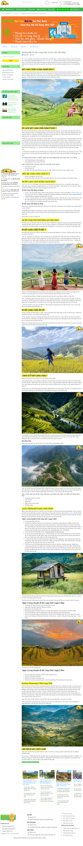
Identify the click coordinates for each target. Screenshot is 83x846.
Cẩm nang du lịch (63, 9)
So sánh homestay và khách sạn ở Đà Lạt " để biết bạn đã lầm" (47, 793)
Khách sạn (10, 9)
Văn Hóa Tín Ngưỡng (7, 79)
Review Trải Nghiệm (7, 74)
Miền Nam (24, 46)
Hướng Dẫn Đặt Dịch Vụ (69, 833)
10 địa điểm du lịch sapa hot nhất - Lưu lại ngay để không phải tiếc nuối (30, 782)
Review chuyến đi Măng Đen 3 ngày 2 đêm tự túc (12, 104)
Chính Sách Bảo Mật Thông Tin (71, 828)
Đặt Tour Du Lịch (67, 813)
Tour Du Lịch (21, 9)
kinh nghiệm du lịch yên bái (33, 762)
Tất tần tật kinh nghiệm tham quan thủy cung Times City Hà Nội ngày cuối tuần (13, 97)
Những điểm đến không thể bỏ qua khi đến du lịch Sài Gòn (30, 801)
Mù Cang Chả (71, 513)
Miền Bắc (5, 46)
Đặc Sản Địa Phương (7, 70)
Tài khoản (75, 9)
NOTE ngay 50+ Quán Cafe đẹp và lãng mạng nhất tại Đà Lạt (63, 784)
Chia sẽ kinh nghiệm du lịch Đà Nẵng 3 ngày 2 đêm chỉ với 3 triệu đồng (47, 799)
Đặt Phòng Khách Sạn (68, 816)
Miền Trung (14, 46)
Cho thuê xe (41, 9)
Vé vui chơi (31, 9)
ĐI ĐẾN (10, 60)
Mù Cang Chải (25, 59)
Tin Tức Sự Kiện (6, 77)
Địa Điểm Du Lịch (67, 820)
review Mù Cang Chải (47, 60)
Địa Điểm (51, 9)
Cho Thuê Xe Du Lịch (68, 818)
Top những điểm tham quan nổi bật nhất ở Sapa (30, 795)
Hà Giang (16, 13)
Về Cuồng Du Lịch (68, 835)
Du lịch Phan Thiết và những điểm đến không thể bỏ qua (30, 788)
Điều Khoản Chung (68, 830)
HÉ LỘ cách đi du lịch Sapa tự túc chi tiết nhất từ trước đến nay (47, 787)
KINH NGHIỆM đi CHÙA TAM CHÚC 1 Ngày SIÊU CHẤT (12, 110)
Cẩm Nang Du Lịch (68, 823)
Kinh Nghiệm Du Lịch (8, 72)
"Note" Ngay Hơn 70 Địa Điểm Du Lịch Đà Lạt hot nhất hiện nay (47, 781)
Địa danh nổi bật (35, 46)
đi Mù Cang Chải (28, 184)
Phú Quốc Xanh (15, 833)
